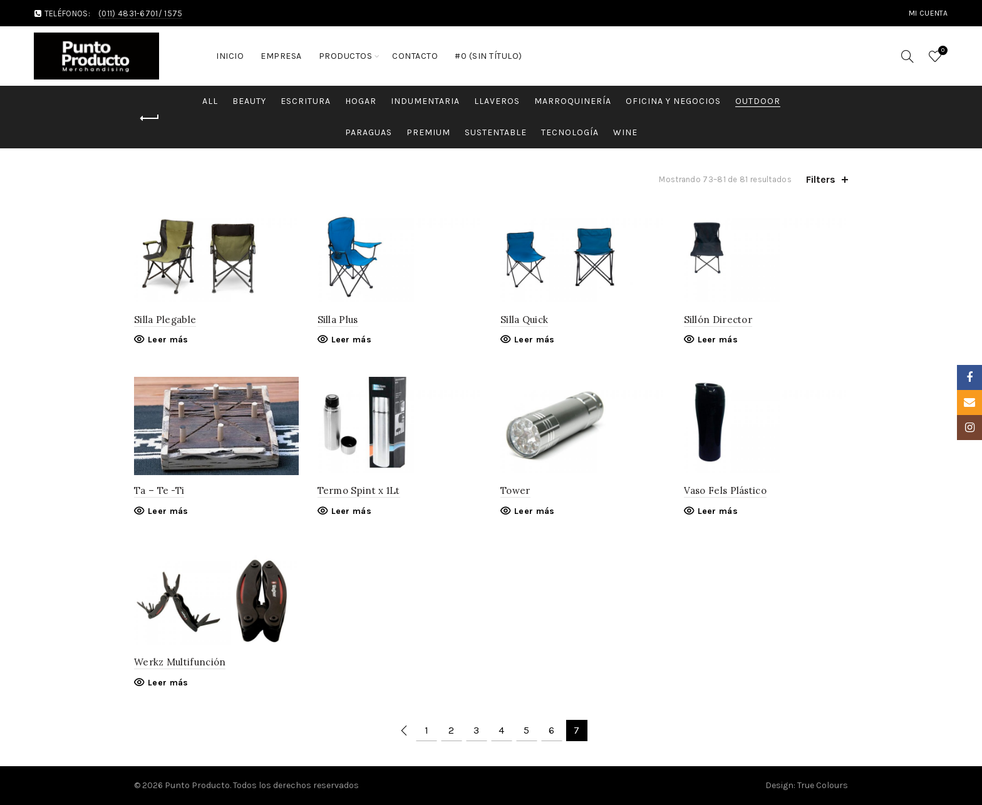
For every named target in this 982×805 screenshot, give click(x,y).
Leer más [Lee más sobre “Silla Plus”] (351, 339)
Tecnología (570, 132)
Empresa (281, 56)
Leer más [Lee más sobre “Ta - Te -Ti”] (168, 511)
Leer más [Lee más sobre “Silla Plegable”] (168, 339)
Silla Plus (338, 320)
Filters (820, 179)
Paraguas (368, 132)
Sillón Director (718, 320)
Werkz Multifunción (179, 662)
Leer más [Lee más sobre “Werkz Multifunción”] (168, 682)
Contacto (415, 56)
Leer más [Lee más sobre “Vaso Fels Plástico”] (718, 511)
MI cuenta (928, 13)
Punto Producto (197, 785)
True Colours (822, 785)
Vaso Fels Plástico (725, 490)
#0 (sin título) (488, 56)
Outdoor (757, 101)
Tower (515, 490)
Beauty (249, 101)
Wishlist (941, 51)
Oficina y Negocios (673, 101)
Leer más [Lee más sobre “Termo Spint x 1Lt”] (351, 511)
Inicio (230, 56)
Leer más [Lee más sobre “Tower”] (534, 511)
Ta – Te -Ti (159, 490)
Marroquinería (572, 101)
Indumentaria (425, 101)
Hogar (360, 101)
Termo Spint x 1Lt (359, 490)
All (210, 101)
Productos (346, 56)
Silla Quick (524, 320)
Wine (625, 132)
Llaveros (497, 101)
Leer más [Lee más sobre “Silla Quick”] (534, 339)
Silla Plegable (165, 320)
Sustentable (496, 132)
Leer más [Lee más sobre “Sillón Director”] (718, 339)
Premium (428, 132)
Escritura (306, 101)
